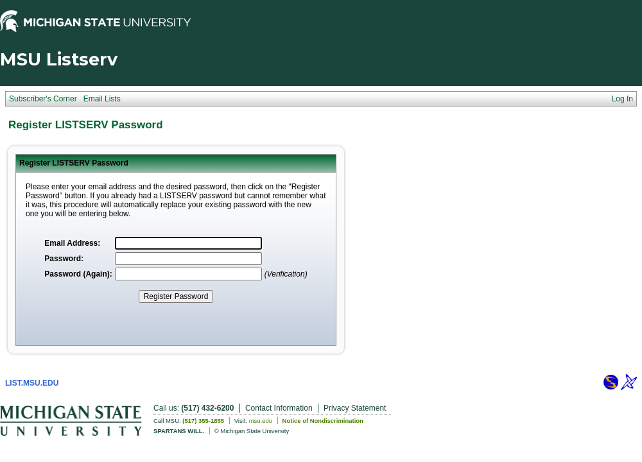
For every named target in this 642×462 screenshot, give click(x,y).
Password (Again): (78, 274)
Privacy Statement (355, 408)
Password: (63, 258)
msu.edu (260, 420)
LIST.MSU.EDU (31, 383)
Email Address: (72, 243)
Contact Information (279, 408)
